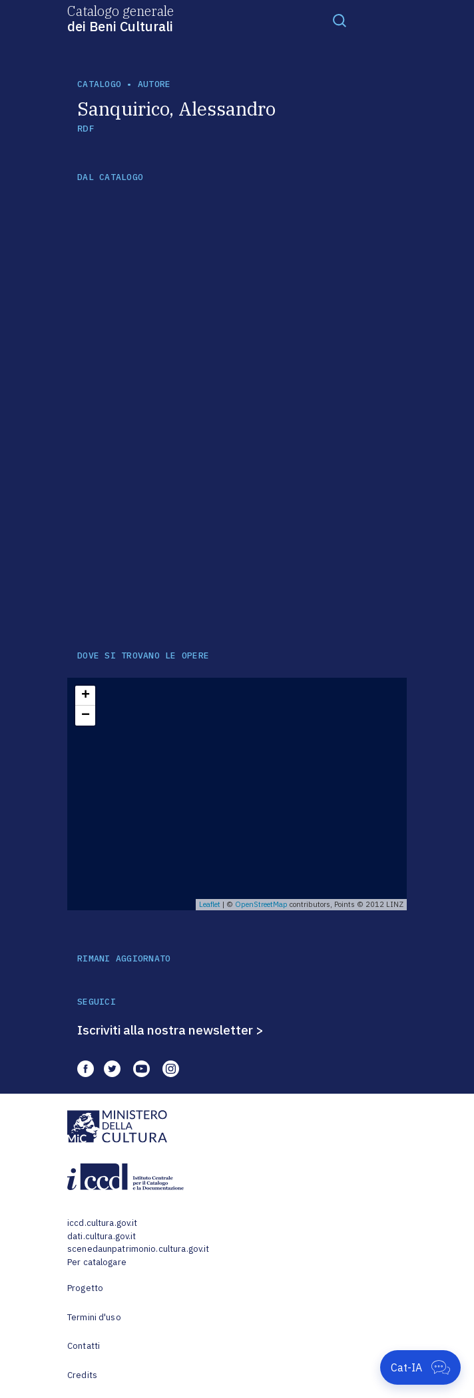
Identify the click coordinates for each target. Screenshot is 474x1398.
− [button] (85, 716)
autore (154, 84)
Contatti (83, 1345)
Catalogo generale (120, 18)
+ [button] (85, 696)
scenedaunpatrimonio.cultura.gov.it (138, 1248)
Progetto (85, 1288)
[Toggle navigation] (339, 20)
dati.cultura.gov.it (101, 1236)
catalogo (99, 84)
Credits (82, 1375)
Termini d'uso (94, 1317)
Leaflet (209, 904)
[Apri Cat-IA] (420, 1367)
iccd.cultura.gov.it (102, 1223)
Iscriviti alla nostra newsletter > (170, 1030)
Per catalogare (96, 1262)
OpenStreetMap (261, 904)
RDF (85, 128)
